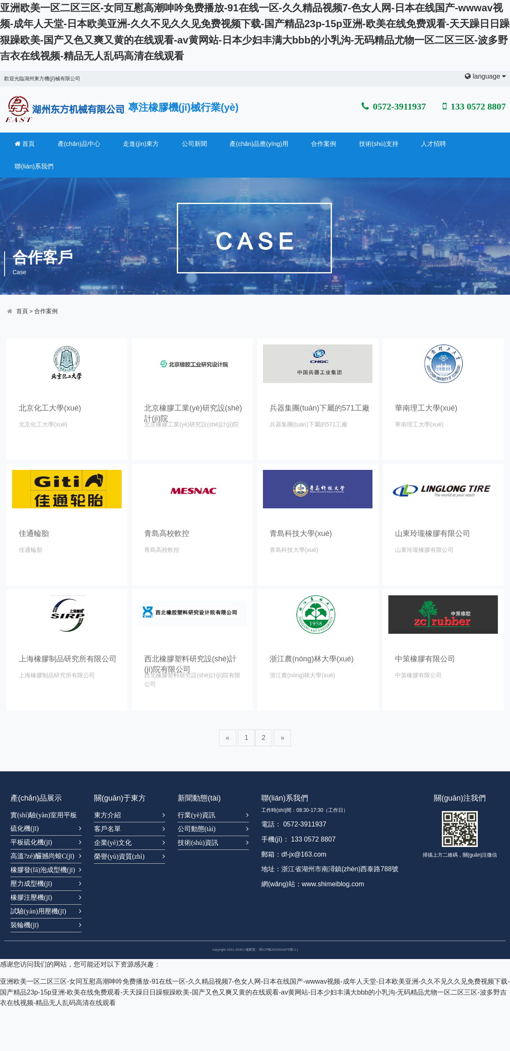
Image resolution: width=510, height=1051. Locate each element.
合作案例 (323, 143)
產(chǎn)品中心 (79, 143)
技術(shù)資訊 (198, 842)
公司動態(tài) (197, 828)
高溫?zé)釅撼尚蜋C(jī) (42, 856)
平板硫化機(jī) (31, 842)
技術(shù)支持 (378, 143)
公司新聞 (194, 143)
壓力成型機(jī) (31, 883)
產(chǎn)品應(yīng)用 (259, 143)
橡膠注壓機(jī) (31, 897)
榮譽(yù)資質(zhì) (119, 856)
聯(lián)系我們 (34, 166)
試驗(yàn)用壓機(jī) (38, 911)
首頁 (25, 144)
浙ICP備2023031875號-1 (277, 950)
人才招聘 (433, 143)
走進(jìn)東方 (141, 143)
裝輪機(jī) (24, 925)
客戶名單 (107, 828)
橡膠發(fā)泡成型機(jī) (42, 869)
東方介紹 (107, 815)
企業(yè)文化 (113, 842)
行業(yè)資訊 (196, 815)
